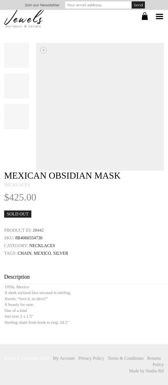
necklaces (17, 184)
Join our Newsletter (42, 5)
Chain (25, 253)
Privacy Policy (91, 358)
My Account (64, 358)
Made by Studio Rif (146, 371)
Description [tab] (17, 277)
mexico (42, 253)
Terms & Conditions (126, 358)
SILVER (60, 253)
